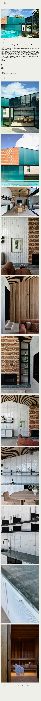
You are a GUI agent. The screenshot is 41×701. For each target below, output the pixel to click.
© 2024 (4, 685)
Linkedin (4, 686)
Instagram (27, 685)
